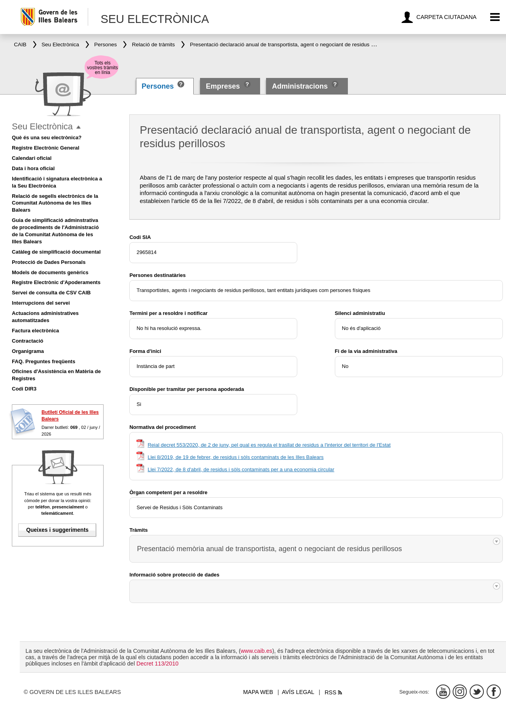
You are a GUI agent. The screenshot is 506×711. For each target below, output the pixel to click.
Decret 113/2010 (157, 663)
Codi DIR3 (24, 389)
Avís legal (298, 692)
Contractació (27, 341)
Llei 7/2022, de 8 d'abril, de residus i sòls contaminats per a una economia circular (240, 469)
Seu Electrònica (42, 126)
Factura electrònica (35, 331)
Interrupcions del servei (41, 303)
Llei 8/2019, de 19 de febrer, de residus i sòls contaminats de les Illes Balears (235, 457)
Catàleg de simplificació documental (56, 252)
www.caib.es (256, 651)
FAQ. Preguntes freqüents (43, 361)
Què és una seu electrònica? (46, 137)
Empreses (223, 86)
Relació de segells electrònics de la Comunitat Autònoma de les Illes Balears (55, 203)
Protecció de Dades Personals (48, 262)
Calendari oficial (31, 158)
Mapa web (258, 692)
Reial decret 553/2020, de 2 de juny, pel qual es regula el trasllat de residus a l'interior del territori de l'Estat (269, 445)
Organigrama (28, 351)
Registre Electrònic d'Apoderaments (56, 282)
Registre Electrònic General (45, 148)
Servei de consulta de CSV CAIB (51, 293)
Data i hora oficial (33, 168)
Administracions (300, 86)
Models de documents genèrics (50, 272)
